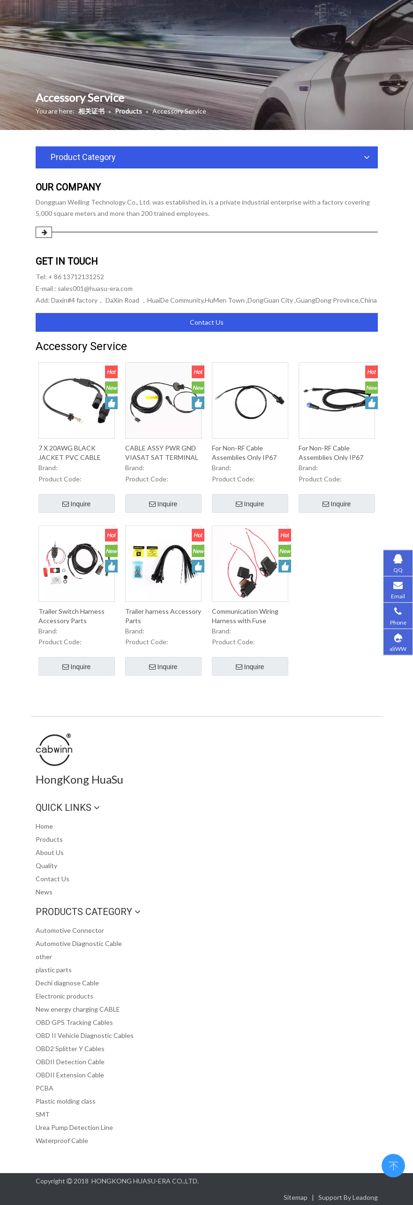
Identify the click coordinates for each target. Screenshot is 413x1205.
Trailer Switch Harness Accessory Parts (71, 616)
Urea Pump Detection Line (74, 1127)
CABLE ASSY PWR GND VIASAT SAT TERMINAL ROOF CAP (161, 453)
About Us (50, 852)
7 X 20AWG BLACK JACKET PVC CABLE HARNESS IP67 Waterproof (69, 453)
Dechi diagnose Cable (67, 983)
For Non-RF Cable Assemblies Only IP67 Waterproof (244, 453)
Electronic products (64, 996)
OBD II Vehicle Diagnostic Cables (85, 1035)
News (44, 892)
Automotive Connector (70, 930)
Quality (46, 865)
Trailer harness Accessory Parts (163, 616)
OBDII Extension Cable (70, 1075)
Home (44, 826)
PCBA (44, 1088)
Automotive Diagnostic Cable (79, 943)
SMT (43, 1114)
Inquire (76, 504)
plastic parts (54, 970)
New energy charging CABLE (78, 1009)
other (44, 957)
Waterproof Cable (62, 1140)
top (393, 1165)
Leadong (365, 1197)
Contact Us (207, 322)
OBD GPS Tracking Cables (74, 1022)
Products (49, 839)
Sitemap (296, 1197)
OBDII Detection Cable (70, 1062)
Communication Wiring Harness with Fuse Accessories (245, 616)
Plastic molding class (66, 1101)
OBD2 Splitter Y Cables (70, 1048)
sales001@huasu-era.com (95, 288)
